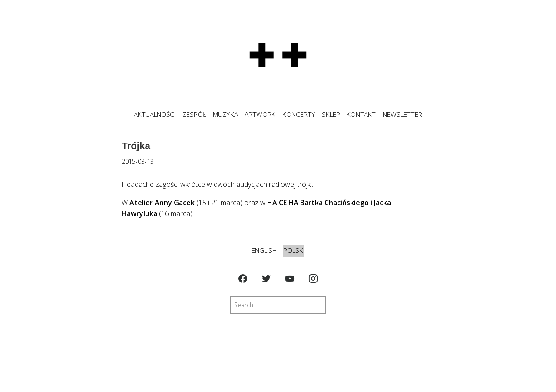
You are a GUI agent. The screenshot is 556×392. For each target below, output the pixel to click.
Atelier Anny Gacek (162, 202)
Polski (293, 250)
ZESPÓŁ (194, 114)
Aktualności (154, 114)
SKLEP (331, 114)
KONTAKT (361, 114)
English (264, 250)
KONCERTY (298, 114)
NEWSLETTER (402, 114)
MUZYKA (225, 114)
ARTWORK (260, 114)
